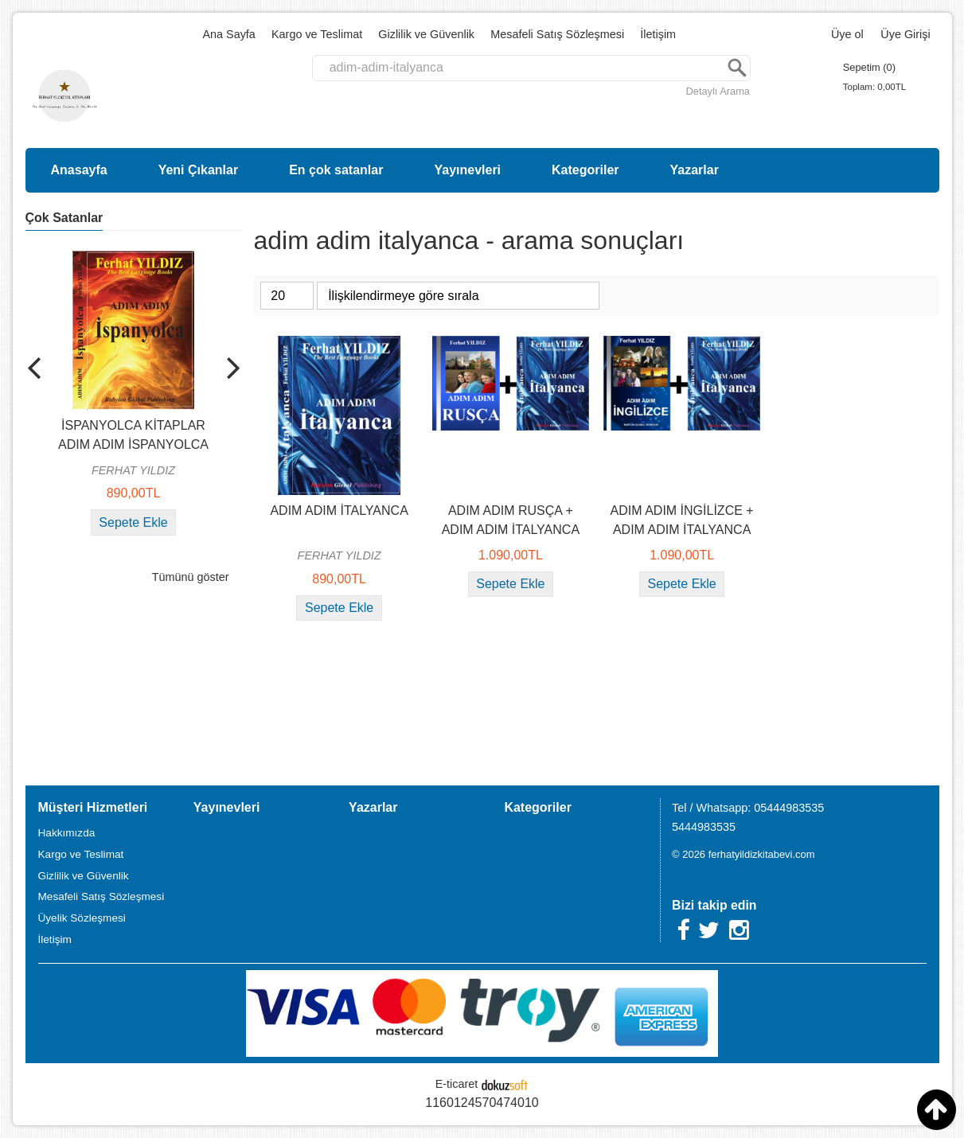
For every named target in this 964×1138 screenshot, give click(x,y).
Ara (737, 68)
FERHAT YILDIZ (133, 470)
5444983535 (704, 826)
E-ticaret (456, 1084)
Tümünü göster (190, 577)
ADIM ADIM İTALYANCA (339, 510)
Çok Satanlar (64, 217)
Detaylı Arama (718, 91)
